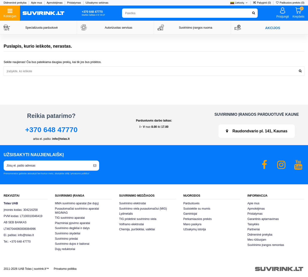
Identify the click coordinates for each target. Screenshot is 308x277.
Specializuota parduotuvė (41, 27)
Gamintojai (190, 213)
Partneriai (253, 229)
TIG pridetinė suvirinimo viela (137, 219)
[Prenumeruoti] (94, 166)
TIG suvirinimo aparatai (70, 217)
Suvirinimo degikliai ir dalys (72, 228)
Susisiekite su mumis (196, 208)
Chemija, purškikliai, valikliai (137, 229)
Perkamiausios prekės (197, 219)
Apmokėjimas (55, 2)
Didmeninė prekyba (15, 2)
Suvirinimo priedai (66, 238)
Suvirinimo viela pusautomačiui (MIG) (143, 208)
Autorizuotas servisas (118, 27)
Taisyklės (253, 224)
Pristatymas (74, 2)
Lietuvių (239, 2)
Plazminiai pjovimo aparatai (72, 223)
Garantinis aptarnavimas (263, 219)
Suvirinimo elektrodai (132, 203)
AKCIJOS (272, 28)
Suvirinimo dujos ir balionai (72, 243)
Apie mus (37, 2)
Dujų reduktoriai (65, 249)
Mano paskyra (192, 224)
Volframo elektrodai (131, 224)
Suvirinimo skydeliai (67, 233)
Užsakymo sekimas (97, 2)
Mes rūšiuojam (256, 239)
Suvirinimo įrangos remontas (265, 245)
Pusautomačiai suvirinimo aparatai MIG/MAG (77, 210)
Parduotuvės (191, 203)
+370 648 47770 (51, 130)
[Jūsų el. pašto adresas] (47, 166)
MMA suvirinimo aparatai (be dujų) (77, 203)
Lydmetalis (126, 213)
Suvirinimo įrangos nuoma (195, 27)
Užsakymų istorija (194, 229)
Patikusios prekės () (290, 2)
